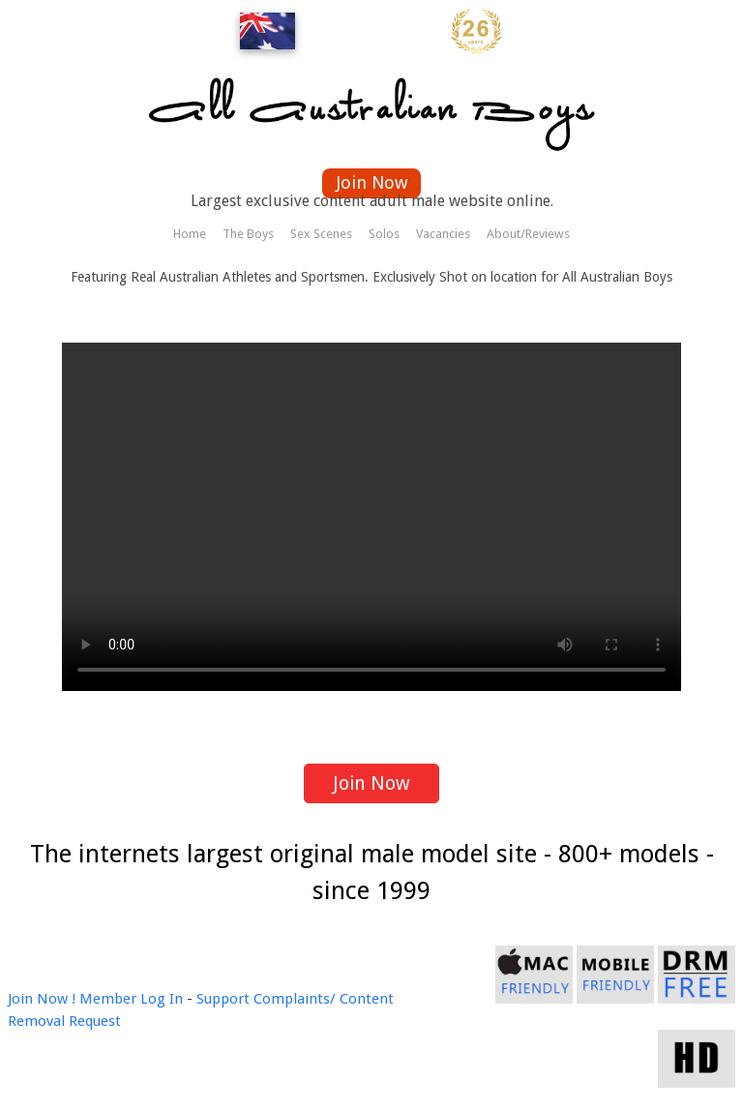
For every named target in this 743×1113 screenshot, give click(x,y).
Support (223, 999)
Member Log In (131, 999)
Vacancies (443, 233)
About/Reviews (528, 233)
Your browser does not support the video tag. (371, 517)
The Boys (248, 233)
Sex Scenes (321, 233)
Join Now (372, 182)
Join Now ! (41, 999)
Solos (384, 233)
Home (189, 233)
